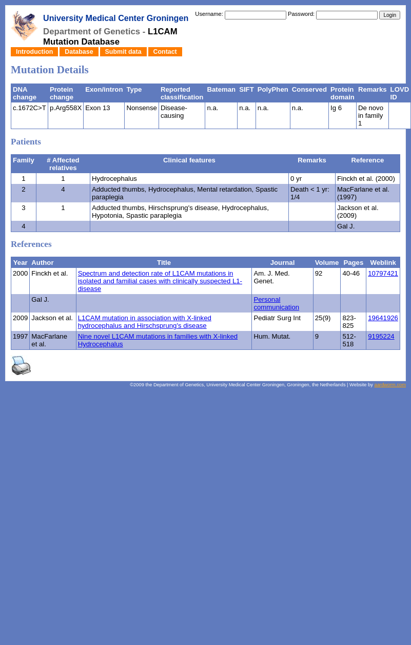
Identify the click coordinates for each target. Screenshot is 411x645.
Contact (165, 51)
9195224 (381, 336)
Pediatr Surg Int (277, 318)
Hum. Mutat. (271, 336)
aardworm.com (390, 384)
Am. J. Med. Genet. (271, 277)
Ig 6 (336, 108)
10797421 (383, 273)
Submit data (123, 51)
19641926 (383, 318)
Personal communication (276, 303)
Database (79, 51)
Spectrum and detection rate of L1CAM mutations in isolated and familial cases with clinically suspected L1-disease (160, 281)
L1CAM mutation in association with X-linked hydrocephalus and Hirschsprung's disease (144, 321)
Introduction (34, 51)
